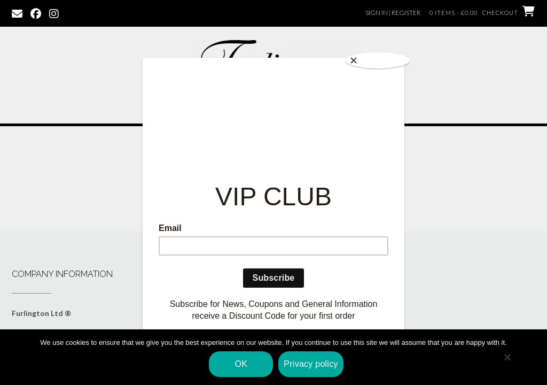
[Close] (378, 60)
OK (241, 363)
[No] (507, 357)
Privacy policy (311, 363)
